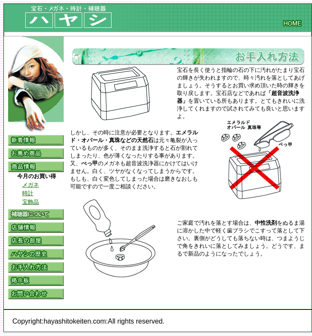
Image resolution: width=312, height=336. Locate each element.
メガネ (30, 184)
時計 (27, 193)
